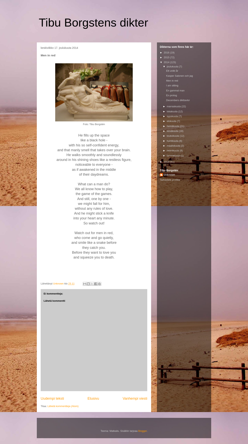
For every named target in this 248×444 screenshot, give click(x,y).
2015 (167, 57)
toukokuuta (173, 135)
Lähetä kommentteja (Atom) (62, 406)
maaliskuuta (174, 145)
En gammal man (175, 90)
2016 (167, 52)
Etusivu (93, 398)
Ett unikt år (172, 70)
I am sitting (172, 85)
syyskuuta (173, 116)
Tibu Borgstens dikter (93, 22)
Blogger (142, 430)
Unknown (169, 174)
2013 (167, 161)
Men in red (172, 80)
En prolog (171, 95)
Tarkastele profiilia (170, 179)
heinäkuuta (173, 126)
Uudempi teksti (52, 398)
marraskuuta (174, 106)
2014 (167, 62)
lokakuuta (172, 111)
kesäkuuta (173, 131)
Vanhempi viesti (135, 398)
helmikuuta (173, 150)
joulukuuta (173, 66)
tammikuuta (174, 155)
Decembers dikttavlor (178, 100)
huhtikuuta (173, 140)
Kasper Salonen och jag (179, 75)
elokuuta (172, 121)
